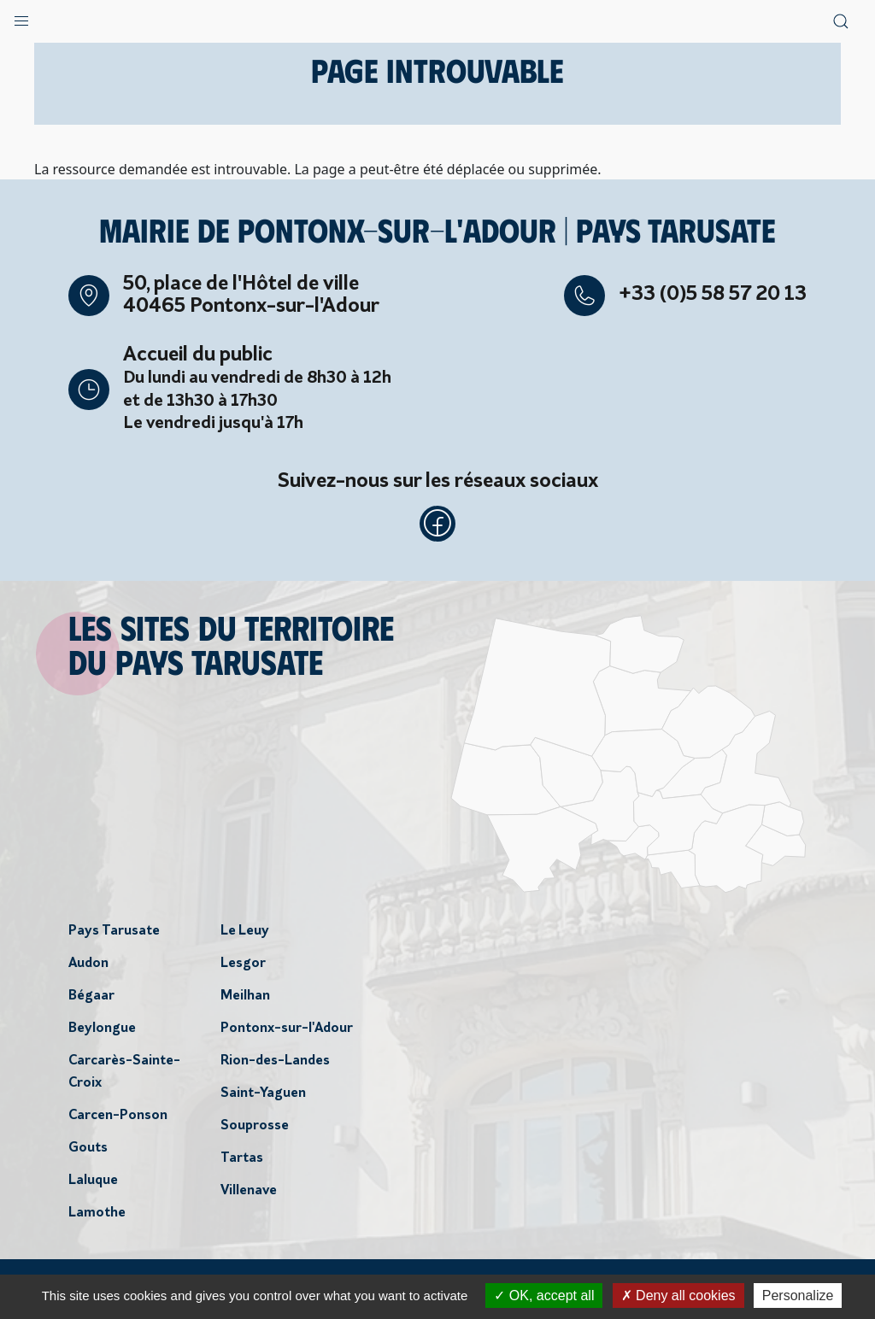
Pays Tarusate (114, 936)
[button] (21, 17)
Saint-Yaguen (263, 1098)
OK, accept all (544, 1295)
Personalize (798, 1295)
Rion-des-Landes (275, 1066)
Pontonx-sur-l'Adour (286, 1034)
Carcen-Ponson (117, 1121)
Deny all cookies (678, 1295)
